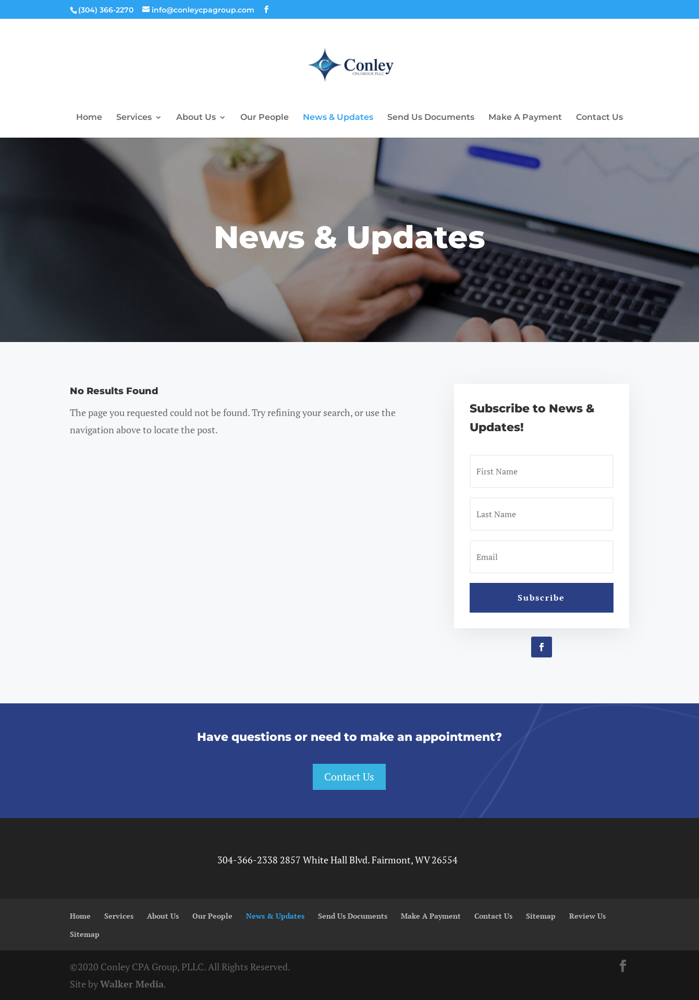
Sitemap (541, 916)
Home (89, 118)
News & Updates (338, 118)
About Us (196, 118)
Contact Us (599, 118)
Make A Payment (525, 118)
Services (134, 118)
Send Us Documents (430, 118)
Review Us (587, 916)
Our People (264, 118)
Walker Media (132, 984)
